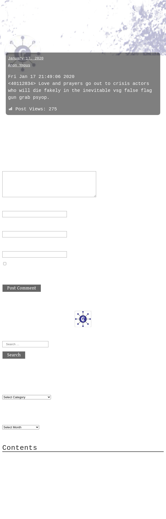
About (18, 457)
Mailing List (28, 478)
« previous (13, 122)
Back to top (17, 513)
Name (10, 205)
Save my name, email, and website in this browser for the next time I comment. (79, 272)
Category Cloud (31, 464)
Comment (14, 165)
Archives (13, 418)
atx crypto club (45, 12)
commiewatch (21, 30)
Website (12, 245)
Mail (17, 471)
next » (33, 122)
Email (12, 225)
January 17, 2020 (26, 58)
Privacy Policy (31, 485)
